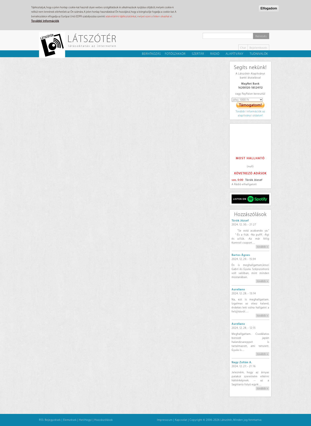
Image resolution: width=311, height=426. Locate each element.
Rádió (214, 54)
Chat (243, 47)
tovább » (262, 246)
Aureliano (238, 289)
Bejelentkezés (258, 47)
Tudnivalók (259, 54)
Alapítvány (234, 54)
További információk (45, 21)
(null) (250, 166)
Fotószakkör (175, 54)
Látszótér (92, 38)
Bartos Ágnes (241, 254)
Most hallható (250, 158)
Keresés (261, 36)
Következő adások (250, 173)
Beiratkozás (151, 54)
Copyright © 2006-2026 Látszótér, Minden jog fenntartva (226, 419)
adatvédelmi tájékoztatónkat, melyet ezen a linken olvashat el (139, 16)
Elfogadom (269, 8)
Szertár (198, 54)
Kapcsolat (181, 419)
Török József (253, 179)
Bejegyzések (53, 419)
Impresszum (164, 419)
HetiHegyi (85, 419)
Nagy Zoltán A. (242, 362)
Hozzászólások (103, 419)
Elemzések (70, 419)
